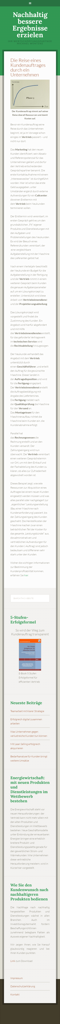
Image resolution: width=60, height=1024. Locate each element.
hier (26, 575)
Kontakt (15, 994)
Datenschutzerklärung (22, 986)
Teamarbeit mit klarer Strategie (27, 711)
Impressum (16, 978)
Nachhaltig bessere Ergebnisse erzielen (30, 24)
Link (12, 961)
